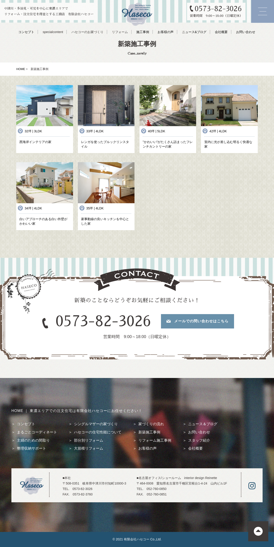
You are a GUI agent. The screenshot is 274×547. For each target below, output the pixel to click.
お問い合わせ (245, 32)
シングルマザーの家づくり (96, 424)
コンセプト (26, 32)
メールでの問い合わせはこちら (201, 321)
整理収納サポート (31, 448)
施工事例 (142, 32)
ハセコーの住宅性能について (97, 432)
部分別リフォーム (88, 440)
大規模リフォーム (88, 448)
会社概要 (221, 32)
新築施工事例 (149, 432)
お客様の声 (166, 32)
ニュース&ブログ (194, 32)
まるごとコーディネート (37, 432)
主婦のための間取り (33, 440)
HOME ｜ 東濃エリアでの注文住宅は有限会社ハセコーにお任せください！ (76, 411)
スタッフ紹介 (199, 440)
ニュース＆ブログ (202, 424)
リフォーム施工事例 (154, 440)
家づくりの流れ (151, 424)
